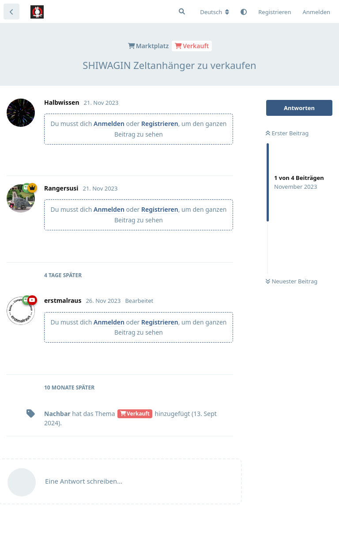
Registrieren (159, 123)
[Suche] (182, 11)
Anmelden (109, 123)
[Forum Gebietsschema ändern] (214, 12)
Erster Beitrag (287, 133)
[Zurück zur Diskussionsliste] (11, 11)
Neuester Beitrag (291, 281)
